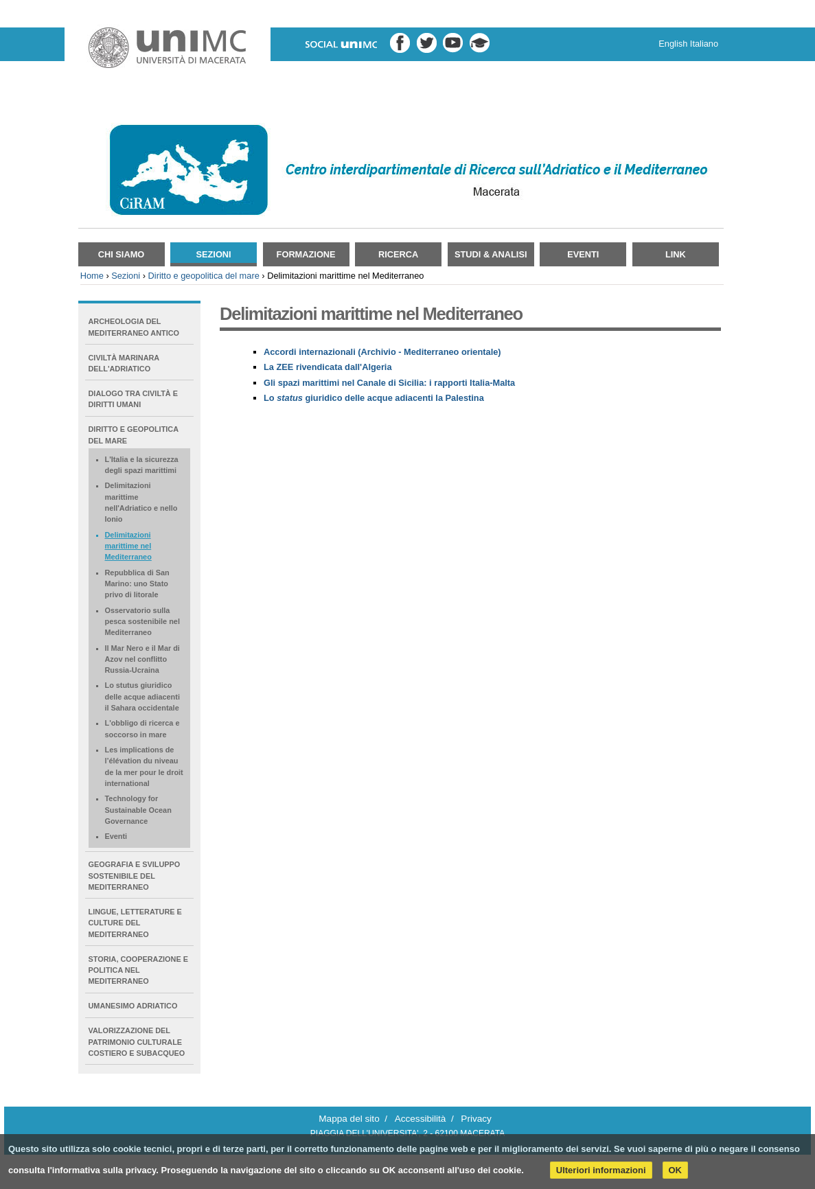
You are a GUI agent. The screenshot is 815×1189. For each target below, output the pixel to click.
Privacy (476, 1118)
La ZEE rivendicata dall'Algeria (328, 367)
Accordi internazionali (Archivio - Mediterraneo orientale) (382, 352)
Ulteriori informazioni (601, 1170)
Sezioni (213, 254)
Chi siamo (121, 254)
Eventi (583, 254)
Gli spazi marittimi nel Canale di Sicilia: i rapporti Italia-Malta (389, 383)
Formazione (306, 254)
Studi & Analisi (491, 254)
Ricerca (398, 254)
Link (675, 254)
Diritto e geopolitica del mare (204, 275)
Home (92, 275)
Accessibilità (420, 1118)
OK (675, 1170)
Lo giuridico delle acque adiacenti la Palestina (374, 398)
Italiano (704, 43)
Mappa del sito (349, 1118)
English (672, 43)
